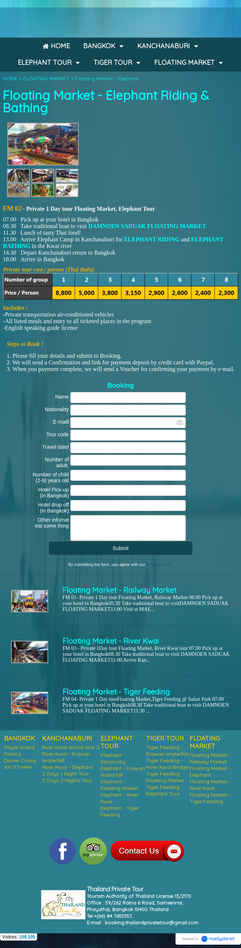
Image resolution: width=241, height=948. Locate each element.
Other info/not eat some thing (52, 523)
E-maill (61, 422)
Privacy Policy (159, 564)
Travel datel (55, 447)
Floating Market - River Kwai (111, 641)
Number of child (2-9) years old (51, 477)
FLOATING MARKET (46, 78)
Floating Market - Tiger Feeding (116, 691)
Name (62, 397)
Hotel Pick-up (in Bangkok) (53, 493)
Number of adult (57, 462)
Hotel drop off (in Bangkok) (53, 508)
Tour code (57, 434)
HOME (10, 78)
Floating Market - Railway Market (120, 590)
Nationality (57, 409)
